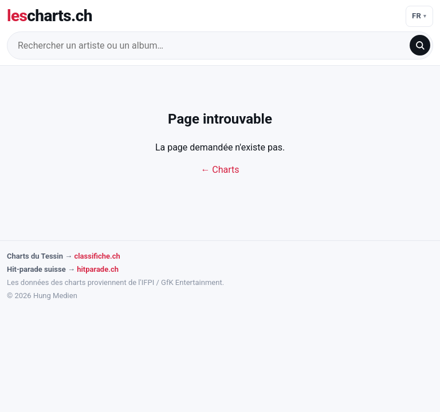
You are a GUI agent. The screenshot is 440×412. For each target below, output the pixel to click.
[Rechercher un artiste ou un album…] (212, 45)
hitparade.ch (98, 269)
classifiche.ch (97, 256)
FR (417, 15)
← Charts (220, 169)
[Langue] (419, 16)
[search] (420, 45)
